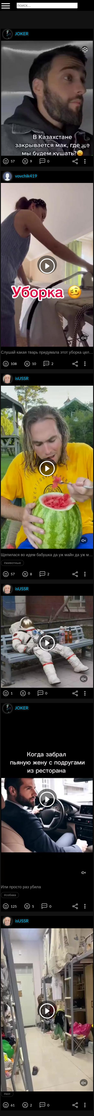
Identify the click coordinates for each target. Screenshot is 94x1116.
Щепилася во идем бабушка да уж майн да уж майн (47, 555)
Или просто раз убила (21, 887)
